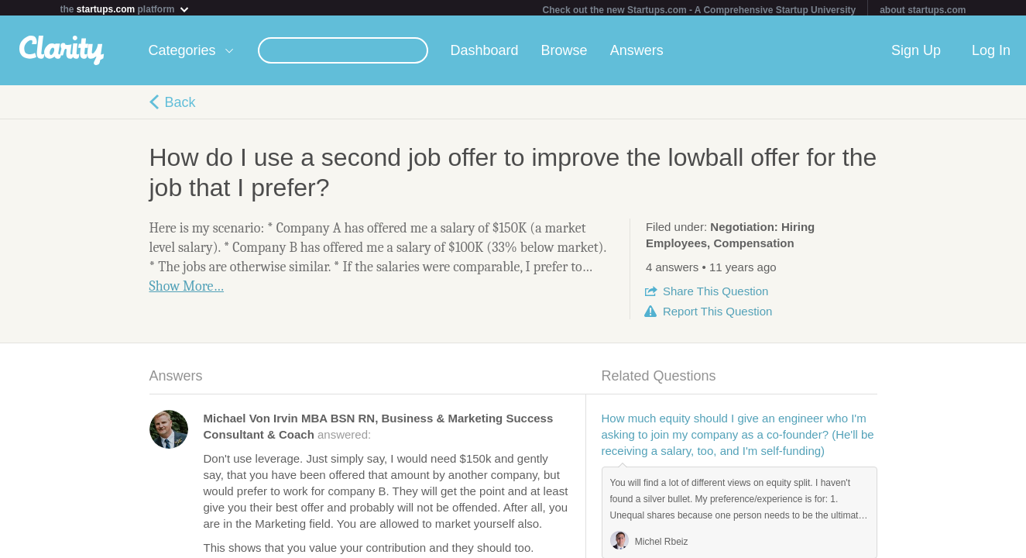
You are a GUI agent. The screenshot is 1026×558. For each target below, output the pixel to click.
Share (715, 294)
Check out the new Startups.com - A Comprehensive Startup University (699, 10)
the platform (125, 9)
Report (717, 314)
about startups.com (923, 10)
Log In (991, 53)
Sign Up (916, 53)
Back (180, 105)
